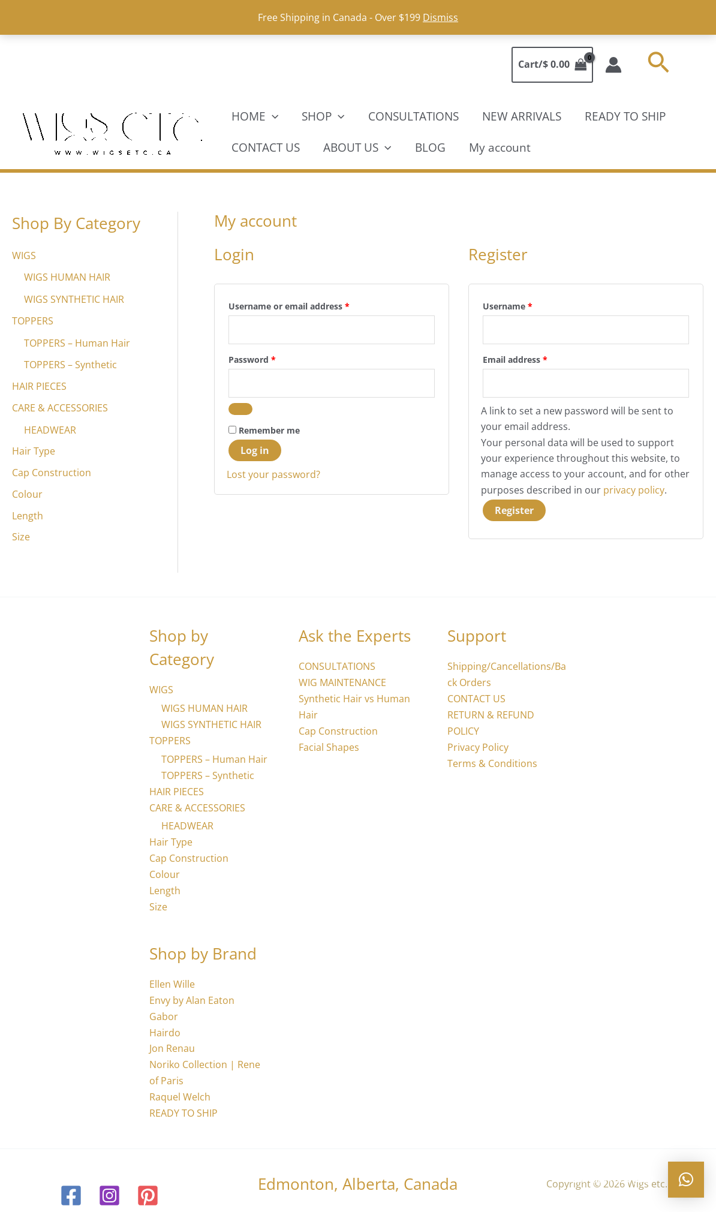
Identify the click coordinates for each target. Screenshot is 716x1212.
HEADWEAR (50, 428)
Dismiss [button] (440, 17)
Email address (533, 358)
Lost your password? (273, 474)
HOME (254, 116)
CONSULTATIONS (411, 116)
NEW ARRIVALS (519, 116)
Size (21, 536)
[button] (658, 64)
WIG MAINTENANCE (342, 682)
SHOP (322, 116)
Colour (27, 493)
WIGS (24, 255)
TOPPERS (32, 320)
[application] (271, 116)
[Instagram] (109, 1189)
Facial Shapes (329, 746)
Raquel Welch (179, 1090)
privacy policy (633, 490)
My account (497, 147)
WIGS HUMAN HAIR (67, 277)
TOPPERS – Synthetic (70, 363)
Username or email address (307, 305)
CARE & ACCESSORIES (60, 406)
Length (27, 514)
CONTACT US (265, 147)
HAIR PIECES (39, 385)
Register (514, 510)
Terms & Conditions (492, 761)
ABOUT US (356, 147)
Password (270, 358)
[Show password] (240, 409)
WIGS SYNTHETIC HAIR (74, 298)
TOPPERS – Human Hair (77, 341)
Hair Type (33, 449)
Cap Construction (51, 471)
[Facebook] (71, 1189)
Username (526, 305)
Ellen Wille (172, 980)
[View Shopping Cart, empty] (552, 65)
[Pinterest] (148, 1189)
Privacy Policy (478, 746)
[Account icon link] (613, 64)
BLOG (428, 147)
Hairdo (164, 1027)
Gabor (163, 1011)
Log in (254, 450)
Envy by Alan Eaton (191, 995)
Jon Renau (172, 1043)
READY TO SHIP (622, 116)
